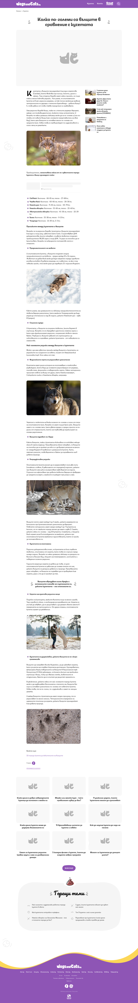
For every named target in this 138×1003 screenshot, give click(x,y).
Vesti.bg (83, 972)
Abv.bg (22, 972)
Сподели (30, 763)
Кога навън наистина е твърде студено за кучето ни (104, 129)
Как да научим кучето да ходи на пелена (105, 826)
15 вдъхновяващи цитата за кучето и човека (69, 826)
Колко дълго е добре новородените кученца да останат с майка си (33, 798)
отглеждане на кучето (33, 768)
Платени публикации (58, 978)
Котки (100, 3)
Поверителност (70, 978)
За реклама (67, 975)
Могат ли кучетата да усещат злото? (105, 853)
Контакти (74, 975)
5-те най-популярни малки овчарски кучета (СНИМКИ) (104, 111)
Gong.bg (36, 972)
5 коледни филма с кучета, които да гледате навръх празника (69, 853)
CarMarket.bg (98, 972)
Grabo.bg (53, 972)
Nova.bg (90, 972)
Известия (69, 981)
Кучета (90, 3)
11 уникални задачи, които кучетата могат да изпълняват (105, 798)
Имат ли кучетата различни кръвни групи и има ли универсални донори (33, 854)
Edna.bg (68, 972)
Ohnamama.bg (44, 972)
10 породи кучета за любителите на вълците (44, 755)
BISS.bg (106, 972)
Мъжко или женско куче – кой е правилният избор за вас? (69, 798)
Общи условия (75, 991)
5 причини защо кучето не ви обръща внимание (103, 92)
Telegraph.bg (114, 972)
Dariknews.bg (76, 972)
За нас (60, 975)
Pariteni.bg (61, 972)
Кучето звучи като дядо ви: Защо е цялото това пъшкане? (104, 102)
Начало (18, 11)
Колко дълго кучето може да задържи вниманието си (33, 826)
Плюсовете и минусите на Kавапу (101, 119)
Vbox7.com (29, 972)
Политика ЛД (79, 978)
